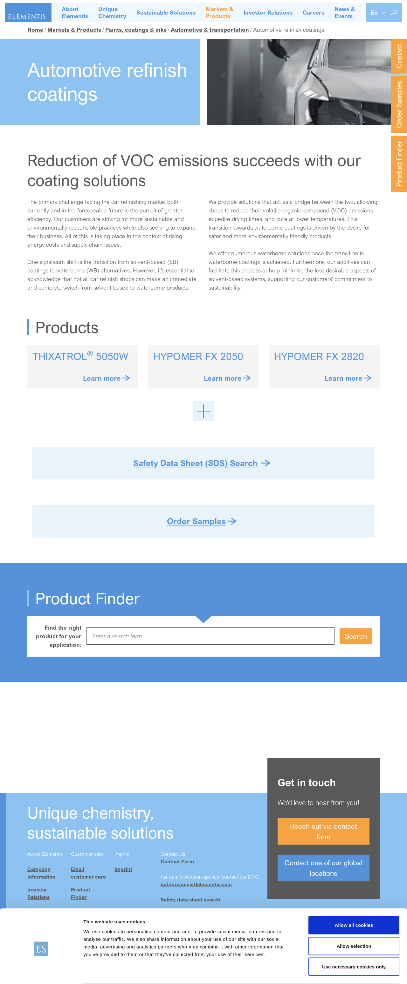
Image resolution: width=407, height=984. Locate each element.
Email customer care (88, 873)
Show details (333, 971)
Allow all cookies (354, 900)
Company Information (41, 873)
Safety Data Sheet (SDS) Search (196, 463)
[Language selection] (378, 12)
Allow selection (353, 921)
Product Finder (399, 164)
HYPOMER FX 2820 (319, 356)
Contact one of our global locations (323, 867)
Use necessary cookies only (354, 942)
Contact (399, 56)
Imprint (123, 869)
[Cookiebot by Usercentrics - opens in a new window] (41, 971)
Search (356, 636)
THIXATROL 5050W (80, 356)
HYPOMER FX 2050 (198, 356)
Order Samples (399, 104)
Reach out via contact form (323, 831)
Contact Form (177, 861)
